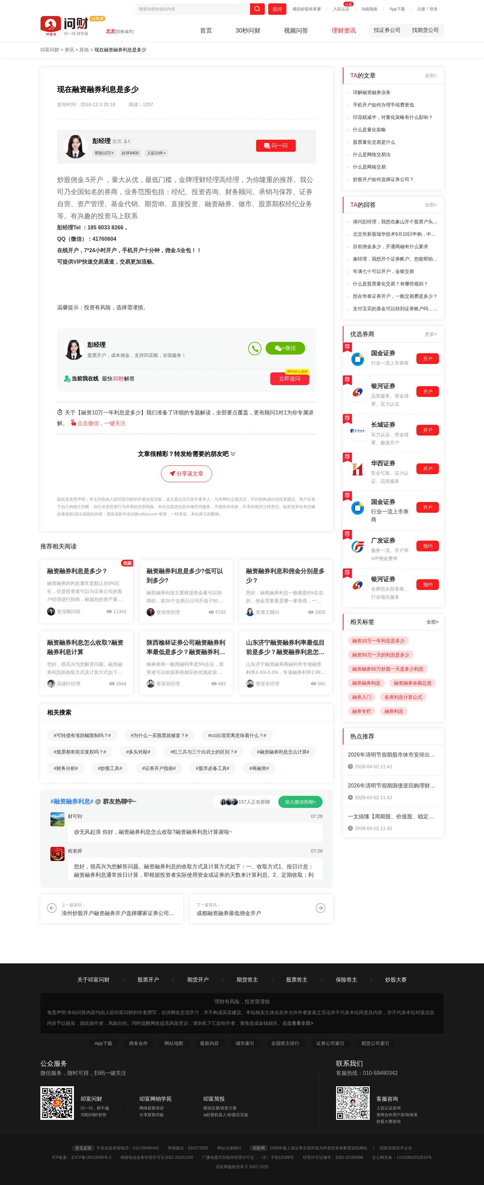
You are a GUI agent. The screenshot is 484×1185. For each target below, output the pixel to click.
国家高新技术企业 (396, 1148)
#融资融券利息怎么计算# (283, 752)
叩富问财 (49, 49)
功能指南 (369, 9)
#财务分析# (66, 768)
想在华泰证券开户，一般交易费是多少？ (395, 296)
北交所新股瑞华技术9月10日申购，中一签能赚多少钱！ (396, 234)
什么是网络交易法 (372, 154)
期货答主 (247, 980)
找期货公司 (425, 30)
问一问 (276, 146)
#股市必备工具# (213, 768)
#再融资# (259, 768)
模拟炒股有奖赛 (307, 9)
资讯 (69, 49)
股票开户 (148, 980)
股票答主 (297, 980)
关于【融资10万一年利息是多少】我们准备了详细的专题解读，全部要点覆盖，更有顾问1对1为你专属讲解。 (185, 418)
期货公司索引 (375, 1043)
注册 (421, 9)
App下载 (397, 9)
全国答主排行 (286, 1043)
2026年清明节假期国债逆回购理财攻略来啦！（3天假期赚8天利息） (393, 785)
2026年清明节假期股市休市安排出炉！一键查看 (393, 755)
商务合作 (138, 1043)
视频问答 (296, 30)
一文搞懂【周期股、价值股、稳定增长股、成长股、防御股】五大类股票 (393, 816)
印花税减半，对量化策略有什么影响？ (393, 117)
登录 (434, 9)
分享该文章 (186, 473)
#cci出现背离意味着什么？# (237, 735)
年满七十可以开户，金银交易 (383, 271)
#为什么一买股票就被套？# (159, 735)
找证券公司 (390, 30)
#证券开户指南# (159, 768)
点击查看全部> (297, 1023)
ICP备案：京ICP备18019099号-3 (85, 1157)
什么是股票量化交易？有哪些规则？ (390, 283)
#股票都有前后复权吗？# (80, 752)
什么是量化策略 (369, 129)
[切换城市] (124, 31)
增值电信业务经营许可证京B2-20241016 (160, 1157)
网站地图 (174, 1043)
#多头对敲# (138, 752)
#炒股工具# (110, 768)
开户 (428, 358)
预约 (428, 546)
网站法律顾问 (232, 1148)
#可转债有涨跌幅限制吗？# (82, 735)
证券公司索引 (331, 1043)
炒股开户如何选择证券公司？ (383, 179)
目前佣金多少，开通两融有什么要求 (390, 246)
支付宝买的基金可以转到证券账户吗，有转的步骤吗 (396, 308)
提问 (277, 9)
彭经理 (107, 141)
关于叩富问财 (93, 980)
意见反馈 (83, 1148)
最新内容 (210, 1043)
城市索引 (246, 1043)
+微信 (285, 348)
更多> (431, 334)
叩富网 (259, 1148)
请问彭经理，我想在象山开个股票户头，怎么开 (396, 221)
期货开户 (198, 980)
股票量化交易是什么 (374, 142)
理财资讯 (344, 30)
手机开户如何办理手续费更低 (383, 104)
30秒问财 (248, 30)
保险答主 (346, 980)
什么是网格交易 (369, 167)
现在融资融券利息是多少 (120, 49)
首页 (206, 30)
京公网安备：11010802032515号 (402, 1157)
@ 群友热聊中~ (93, 801)
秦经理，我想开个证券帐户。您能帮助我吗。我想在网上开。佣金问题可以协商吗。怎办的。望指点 (396, 259)
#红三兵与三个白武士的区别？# (203, 752)
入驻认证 (341, 9)
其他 (84, 49)
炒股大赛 (396, 980)
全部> (431, 75)
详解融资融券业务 (372, 92)
